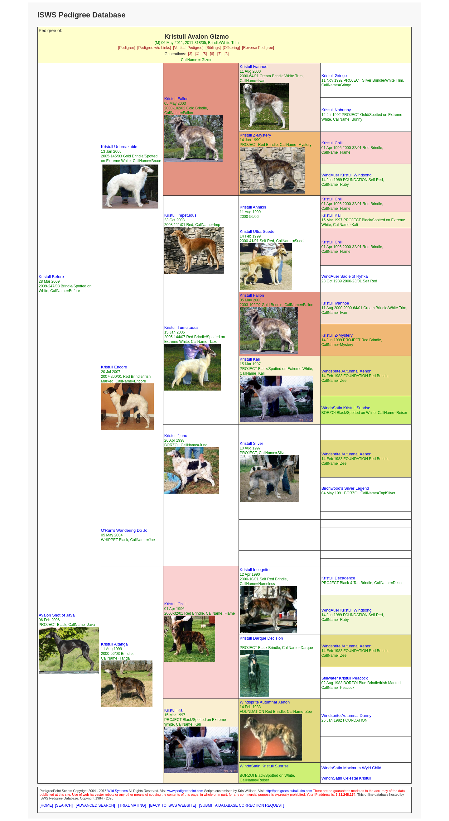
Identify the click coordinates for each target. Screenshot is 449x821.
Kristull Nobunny (336, 110)
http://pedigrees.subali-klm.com (288, 791)
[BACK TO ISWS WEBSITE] (172, 805)
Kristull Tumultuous (181, 327)
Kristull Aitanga (114, 644)
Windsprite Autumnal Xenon (346, 371)
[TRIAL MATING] (132, 805)
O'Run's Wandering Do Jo (124, 530)
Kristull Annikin (253, 207)
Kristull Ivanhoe (254, 66)
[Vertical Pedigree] (188, 48)
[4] (198, 54)
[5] (205, 54)
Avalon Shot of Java (57, 615)
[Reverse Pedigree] (258, 48)
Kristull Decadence (338, 578)
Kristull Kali (331, 215)
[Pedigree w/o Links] (154, 48)
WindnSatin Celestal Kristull (346, 778)
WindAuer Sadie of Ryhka (344, 276)
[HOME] (46, 805)
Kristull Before (51, 276)
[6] (212, 54)
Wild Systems (117, 791)
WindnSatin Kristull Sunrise (345, 408)
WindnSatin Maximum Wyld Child (351, 768)
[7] (219, 54)
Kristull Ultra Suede (257, 231)
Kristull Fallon (176, 98)
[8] (226, 54)
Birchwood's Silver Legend (345, 488)
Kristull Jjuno (175, 435)
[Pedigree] (126, 48)
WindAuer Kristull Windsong (346, 175)
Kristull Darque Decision (261, 638)
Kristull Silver (251, 443)
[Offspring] (231, 48)
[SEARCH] (64, 805)
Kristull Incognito (254, 569)
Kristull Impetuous (180, 215)
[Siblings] (213, 48)
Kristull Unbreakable (119, 146)
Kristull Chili (332, 143)
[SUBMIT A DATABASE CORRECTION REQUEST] (241, 805)
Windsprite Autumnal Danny (346, 715)
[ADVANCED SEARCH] (95, 805)
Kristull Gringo (334, 75)
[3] (190, 54)
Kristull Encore (114, 367)
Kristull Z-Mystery (255, 135)
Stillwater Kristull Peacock (344, 678)
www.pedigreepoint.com (185, 791)
